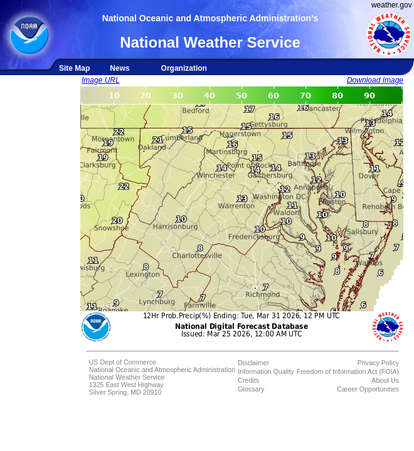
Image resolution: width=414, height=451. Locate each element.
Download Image (375, 80)
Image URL (101, 80)
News (119, 68)
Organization (184, 68)
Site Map (74, 68)
